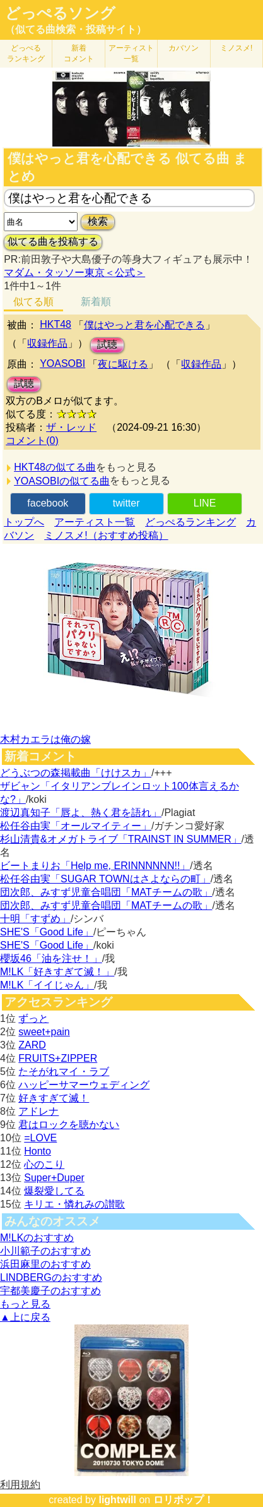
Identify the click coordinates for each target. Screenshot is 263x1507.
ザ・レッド (71, 427)
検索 (98, 221)
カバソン (183, 48)
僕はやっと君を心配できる (144, 325)
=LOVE (40, 1137)
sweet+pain (43, 1031)
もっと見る (25, 1304)
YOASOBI (62, 363)
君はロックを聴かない (68, 1124)
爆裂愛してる (54, 1191)
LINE (205, 503)
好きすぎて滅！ (53, 1098)
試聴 (107, 344)
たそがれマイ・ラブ (63, 1071)
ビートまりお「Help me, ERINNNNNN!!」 (95, 865)
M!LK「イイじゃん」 (47, 985)
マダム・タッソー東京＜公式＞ (74, 272)
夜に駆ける (123, 364)
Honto (37, 1151)
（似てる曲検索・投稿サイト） (75, 29)
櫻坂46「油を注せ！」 (51, 958)
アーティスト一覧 (94, 522)
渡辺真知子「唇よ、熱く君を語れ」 (80, 812)
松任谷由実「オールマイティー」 (75, 825)
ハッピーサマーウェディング (83, 1084)
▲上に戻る (25, 1317)
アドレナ (38, 1111)
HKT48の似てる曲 (55, 467)
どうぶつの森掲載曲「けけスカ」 (75, 772)
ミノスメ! (236, 48)
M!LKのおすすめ (37, 1237)
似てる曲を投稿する (53, 241)
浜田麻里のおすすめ (45, 1264)
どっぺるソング (60, 13)
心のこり (44, 1164)
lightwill (117, 1499)
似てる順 (33, 301)
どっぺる (26, 53)
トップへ (24, 522)
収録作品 (47, 343)
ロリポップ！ (183, 1499)
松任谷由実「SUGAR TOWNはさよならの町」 (105, 879)
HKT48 (55, 324)
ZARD (32, 1045)
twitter (126, 503)
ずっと (33, 1018)
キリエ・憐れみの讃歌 (74, 1204)
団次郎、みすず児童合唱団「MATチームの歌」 (106, 892)
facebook (47, 503)
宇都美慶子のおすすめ (50, 1290)
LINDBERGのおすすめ (51, 1277)
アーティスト (131, 53)
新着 (79, 53)
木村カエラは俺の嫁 (45, 739)
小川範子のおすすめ (45, 1251)
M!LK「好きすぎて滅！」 (57, 971)
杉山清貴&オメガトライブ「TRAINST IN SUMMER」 (121, 839)
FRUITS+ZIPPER (57, 1058)
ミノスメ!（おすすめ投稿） (106, 535)
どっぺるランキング (190, 522)
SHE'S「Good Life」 (46, 932)
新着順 (96, 301)
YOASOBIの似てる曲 (62, 481)
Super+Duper (54, 1177)
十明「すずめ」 (35, 918)
